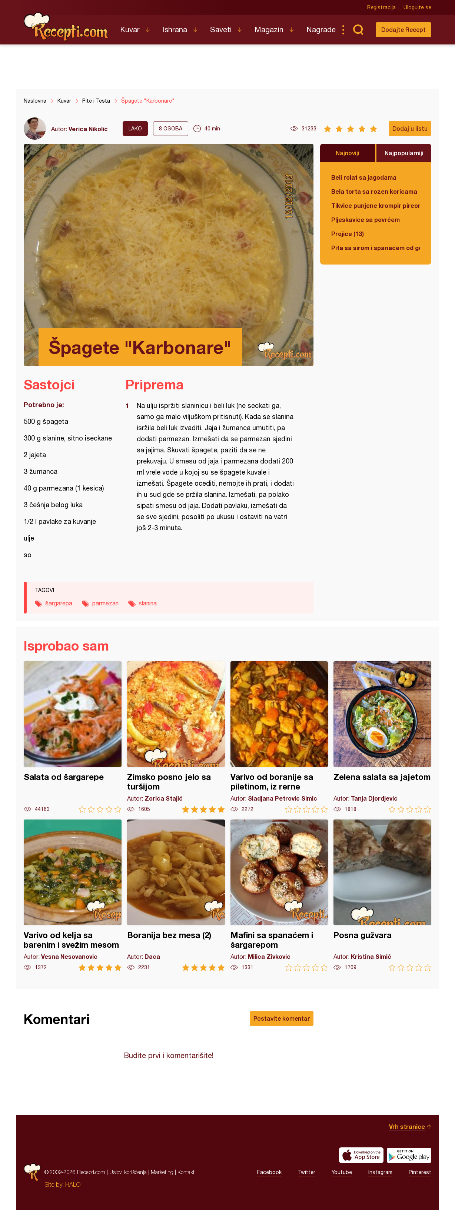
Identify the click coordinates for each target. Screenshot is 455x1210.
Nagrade (321, 29)
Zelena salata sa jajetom (382, 737)
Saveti (221, 29)
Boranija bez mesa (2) (176, 895)
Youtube (342, 1172)
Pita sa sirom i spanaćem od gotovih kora (375, 247)
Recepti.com (66, 26)
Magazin (269, 29)
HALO (72, 1184)
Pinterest (420, 1172)
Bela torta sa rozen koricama (374, 191)
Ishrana (175, 29)
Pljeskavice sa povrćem (365, 219)
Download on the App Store (361, 1155)
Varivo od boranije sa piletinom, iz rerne (279, 737)
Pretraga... (358, 29)
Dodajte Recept (403, 29)
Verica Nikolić (88, 128)
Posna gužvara (382, 895)
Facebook (269, 1172)
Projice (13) (347, 233)
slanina (148, 603)
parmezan (105, 603)
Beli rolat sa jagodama (363, 177)
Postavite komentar (281, 1018)
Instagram (380, 1172)
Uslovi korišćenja (128, 1172)
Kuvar (130, 29)
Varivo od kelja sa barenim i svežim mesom (73, 895)
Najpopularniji (404, 152)
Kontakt (186, 1172)
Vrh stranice (407, 1126)
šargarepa (58, 603)
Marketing (162, 1172)
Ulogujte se (417, 7)
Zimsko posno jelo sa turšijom (176, 737)
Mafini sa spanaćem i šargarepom (279, 895)
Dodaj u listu (410, 128)
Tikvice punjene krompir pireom (375, 205)
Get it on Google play (409, 1155)
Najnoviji (347, 152)
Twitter (306, 1172)
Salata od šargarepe (73, 737)
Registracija (381, 7)
